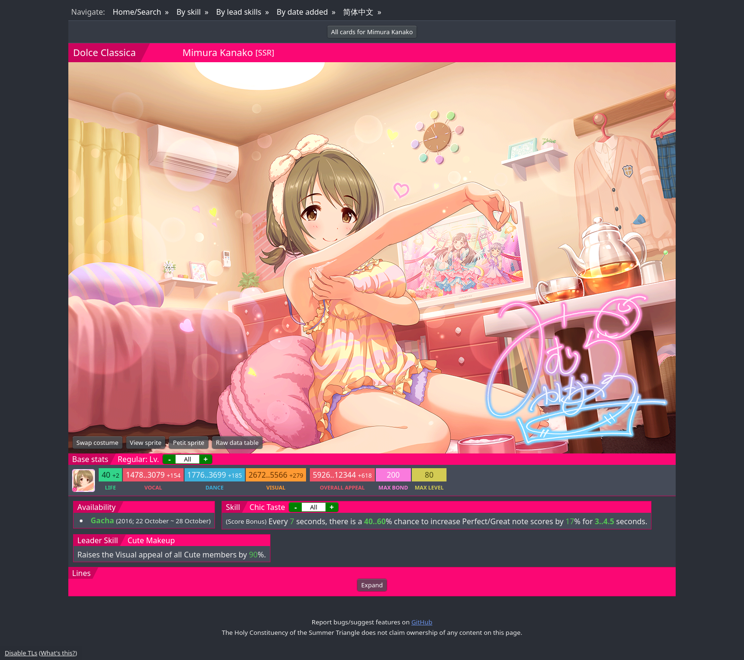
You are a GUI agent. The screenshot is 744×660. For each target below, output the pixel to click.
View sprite (146, 442)
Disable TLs (21, 653)
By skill (189, 12)
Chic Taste (267, 507)
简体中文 (358, 12)
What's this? (58, 653)
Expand (371, 585)
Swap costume (97, 442)
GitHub (421, 622)
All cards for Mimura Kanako (372, 32)
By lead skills (238, 12)
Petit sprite (188, 442)
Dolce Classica (104, 52)
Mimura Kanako (218, 52)
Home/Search (136, 12)
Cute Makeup (151, 540)
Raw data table (237, 442)
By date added (302, 12)
